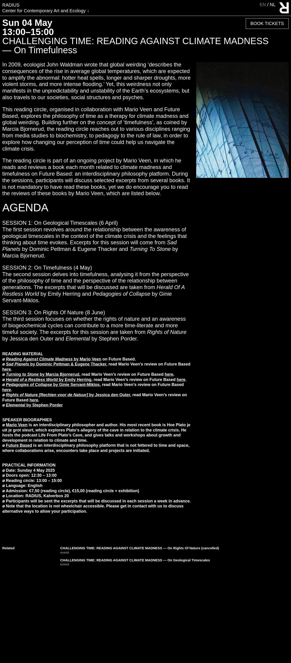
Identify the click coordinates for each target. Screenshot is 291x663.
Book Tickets (267, 23)
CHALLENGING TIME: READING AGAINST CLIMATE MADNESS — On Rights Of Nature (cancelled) (139, 548)
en (263, 4)
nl (273, 4)
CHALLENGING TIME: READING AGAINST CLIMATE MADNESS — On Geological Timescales (135, 560)
